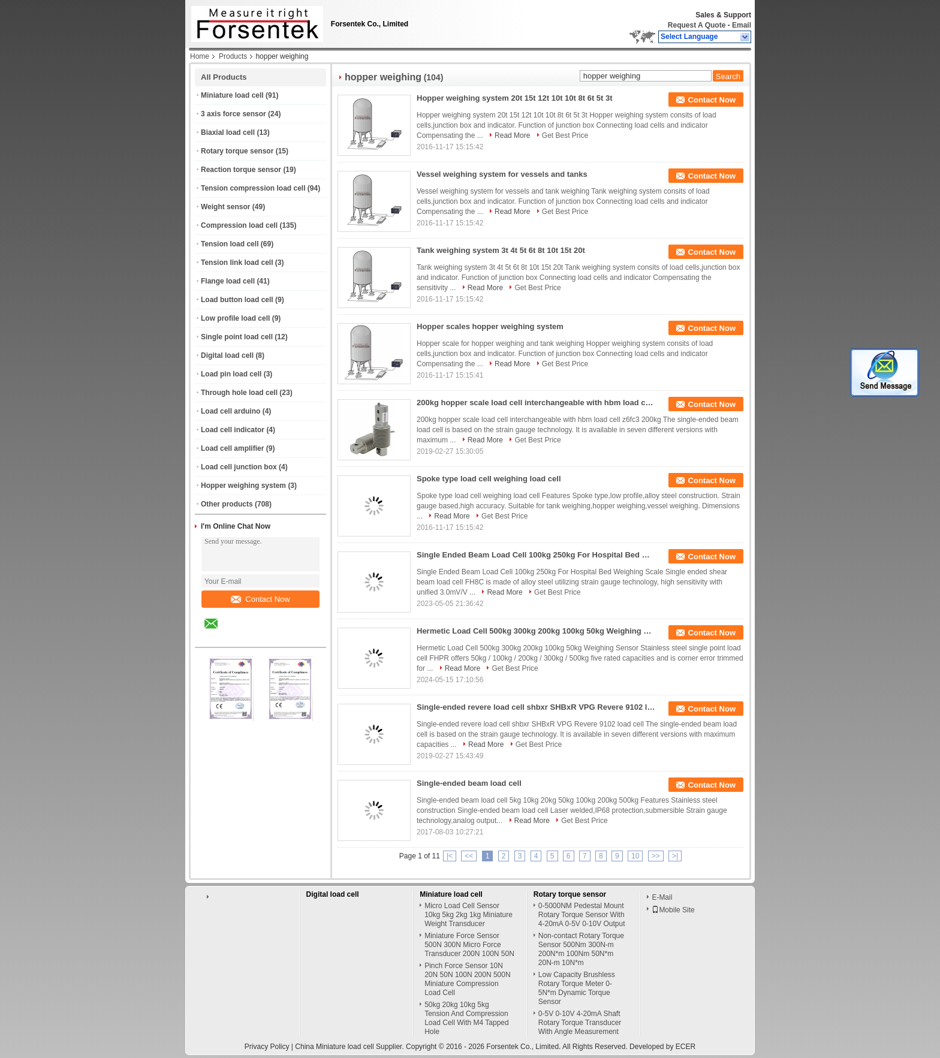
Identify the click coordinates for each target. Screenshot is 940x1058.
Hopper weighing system (243, 485)
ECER (685, 1046)
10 (635, 856)
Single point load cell (237, 337)
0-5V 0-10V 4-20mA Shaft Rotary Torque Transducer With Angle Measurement (580, 1022)
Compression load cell (239, 225)
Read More (512, 135)
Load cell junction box (239, 467)
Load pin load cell (231, 374)
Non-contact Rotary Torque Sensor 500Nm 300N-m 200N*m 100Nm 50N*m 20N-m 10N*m (581, 949)
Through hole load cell (239, 392)
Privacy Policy (267, 1046)
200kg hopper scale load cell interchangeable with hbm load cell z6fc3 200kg (536, 402)
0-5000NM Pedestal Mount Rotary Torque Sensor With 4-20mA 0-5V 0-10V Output (581, 915)
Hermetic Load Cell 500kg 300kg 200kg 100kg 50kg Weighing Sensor (536, 630)
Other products (227, 504)
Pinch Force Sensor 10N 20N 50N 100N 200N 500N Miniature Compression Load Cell (467, 979)
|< (450, 856)
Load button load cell (237, 300)
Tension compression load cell (253, 188)
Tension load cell (229, 244)
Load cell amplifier (232, 448)
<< (469, 856)
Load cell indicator (232, 430)
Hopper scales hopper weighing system (490, 326)
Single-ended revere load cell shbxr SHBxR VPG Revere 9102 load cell (536, 707)
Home (199, 56)
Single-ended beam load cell (469, 783)
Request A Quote (696, 25)
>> (656, 856)
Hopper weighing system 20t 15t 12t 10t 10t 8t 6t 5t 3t (515, 98)
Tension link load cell (237, 262)
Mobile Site (673, 910)
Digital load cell (227, 355)
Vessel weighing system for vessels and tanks (502, 174)
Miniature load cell (232, 95)
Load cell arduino (230, 411)
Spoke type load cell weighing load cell (489, 478)
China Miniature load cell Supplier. (350, 1046)
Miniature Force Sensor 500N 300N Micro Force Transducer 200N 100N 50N (469, 945)
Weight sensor (225, 207)
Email (741, 25)
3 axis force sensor (233, 114)
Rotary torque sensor (237, 151)
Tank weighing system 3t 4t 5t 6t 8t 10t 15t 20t (501, 250)
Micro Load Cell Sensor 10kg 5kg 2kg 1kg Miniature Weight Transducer (468, 915)
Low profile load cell (235, 318)
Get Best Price (565, 135)
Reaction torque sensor (241, 169)
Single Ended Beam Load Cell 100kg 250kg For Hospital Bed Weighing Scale (536, 554)
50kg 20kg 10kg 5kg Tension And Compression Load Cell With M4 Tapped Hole (466, 1018)
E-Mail (662, 897)
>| (675, 856)
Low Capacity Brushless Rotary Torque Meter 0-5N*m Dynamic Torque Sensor (576, 988)
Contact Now (260, 599)
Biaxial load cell (228, 132)
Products (233, 56)
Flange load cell (228, 281)
